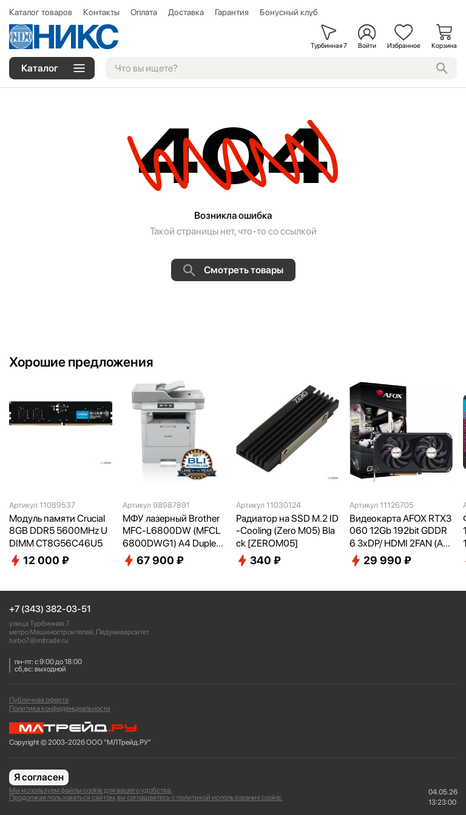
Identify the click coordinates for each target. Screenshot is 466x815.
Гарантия (232, 12)
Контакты (101, 12)
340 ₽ (258, 560)
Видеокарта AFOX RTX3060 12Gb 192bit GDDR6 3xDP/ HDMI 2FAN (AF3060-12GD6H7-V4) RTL (400, 531)
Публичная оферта (39, 700)
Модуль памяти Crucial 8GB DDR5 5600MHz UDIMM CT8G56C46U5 (58, 531)
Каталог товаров (40, 12)
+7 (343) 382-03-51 (50, 609)
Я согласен (39, 777)
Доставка (186, 12)
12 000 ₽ (39, 560)
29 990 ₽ (380, 560)
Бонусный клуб (289, 12)
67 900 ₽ (153, 560)
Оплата (143, 12)
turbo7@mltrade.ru (38, 640)
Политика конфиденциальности (59, 708)
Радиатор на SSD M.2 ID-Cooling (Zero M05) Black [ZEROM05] (287, 531)
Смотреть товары (233, 270)
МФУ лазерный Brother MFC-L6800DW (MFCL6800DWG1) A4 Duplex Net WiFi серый (172, 531)
